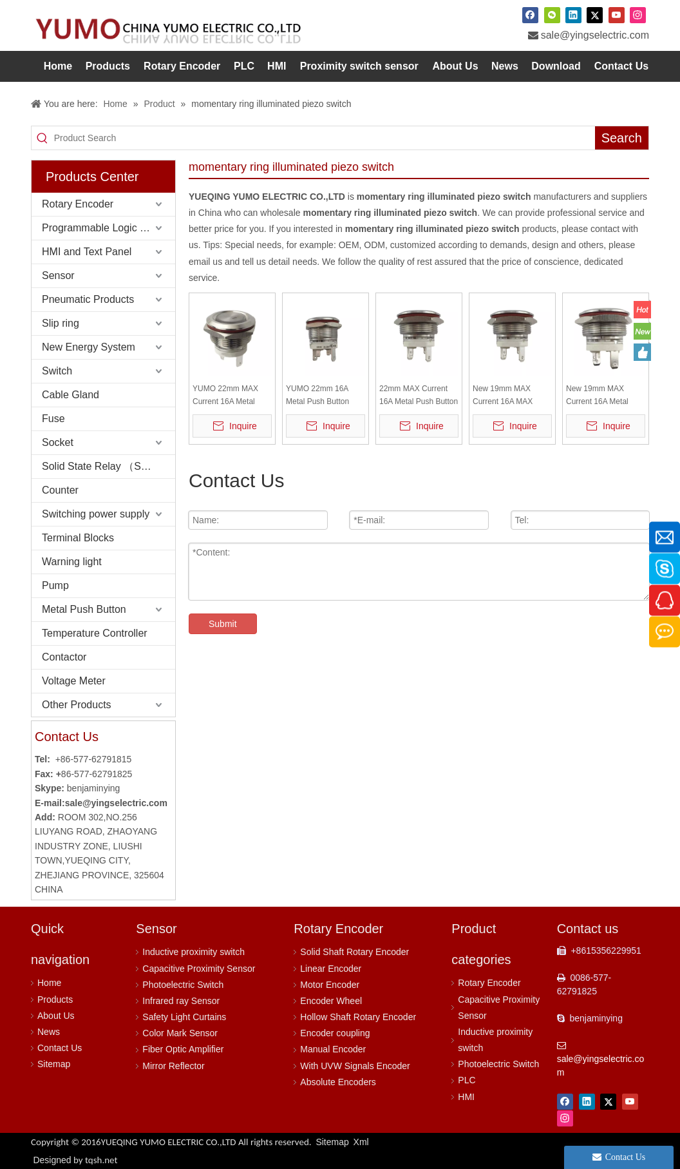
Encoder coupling (335, 1033)
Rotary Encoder (77, 203)
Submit (223, 624)
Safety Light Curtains (184, 1017)
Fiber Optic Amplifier (182, 1049)
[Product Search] (324, 138)
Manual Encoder (333, 1049)
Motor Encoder (329, 985)
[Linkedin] (573, 14)
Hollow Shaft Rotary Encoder (358, 1017)
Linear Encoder (330, 968)
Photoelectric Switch (182, 985)
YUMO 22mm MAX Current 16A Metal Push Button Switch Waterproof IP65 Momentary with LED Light (228, 396)
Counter (60, 490)
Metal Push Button (84, 609)
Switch (57, 370)
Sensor (58, 275)
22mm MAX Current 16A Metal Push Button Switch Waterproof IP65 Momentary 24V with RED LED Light (418, 396)
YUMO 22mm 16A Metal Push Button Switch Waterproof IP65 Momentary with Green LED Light (322, 396)
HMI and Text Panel (86, 251)
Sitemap (53, 1064)
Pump (55, 585)
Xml (361, 1142)
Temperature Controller (94, 633)
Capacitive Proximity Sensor (198, 968)
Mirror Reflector (173, 1066)
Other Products (76, 704)
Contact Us (59, 1048)
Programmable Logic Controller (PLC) (108, 227)
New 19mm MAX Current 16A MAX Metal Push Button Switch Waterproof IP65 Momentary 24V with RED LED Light (509, 396)
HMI (466, 1097)
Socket (57, 442)
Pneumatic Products (88, 299)
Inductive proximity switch (193, 952)
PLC (466, 1080)
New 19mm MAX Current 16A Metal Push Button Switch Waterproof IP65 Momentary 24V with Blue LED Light (601, 396)
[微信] (552, 14)
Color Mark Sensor (180, 1033)
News (48, 1032)
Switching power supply (95, 513)
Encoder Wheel (331, 1001)
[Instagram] (638, 14)
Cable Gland (70, 394)
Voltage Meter (74, 680)
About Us (56, 1015)
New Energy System (88, 347)
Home (49, 983)
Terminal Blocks (78, 537)
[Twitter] (595, 14)
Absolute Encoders (338, 1082)
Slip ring (60, 323)
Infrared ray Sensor (181, 1001)
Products (55, 999)
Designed (75, 1160)
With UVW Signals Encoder (355, 1066)
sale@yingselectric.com (595, 35)
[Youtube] (617, 14)
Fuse (53, 418)
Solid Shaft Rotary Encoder (354, 952)
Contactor (64, 657)
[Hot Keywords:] (621, 138)
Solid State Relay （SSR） (103, 466)
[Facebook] (530, 14)
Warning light (72, 561)
